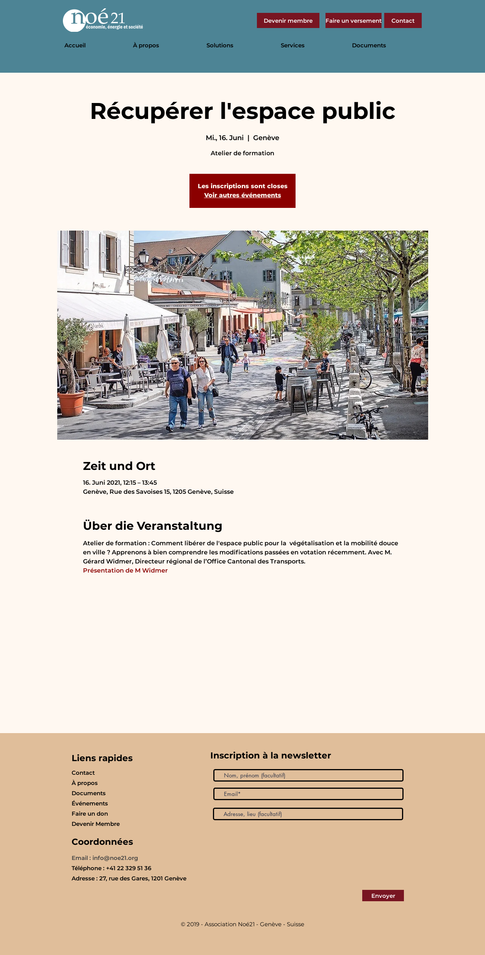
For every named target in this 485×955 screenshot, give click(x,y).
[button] (164, 45)
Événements (90, 803)
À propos (85, 782)
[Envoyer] (383, 895)
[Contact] (403, 20)
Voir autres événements (242, 195)
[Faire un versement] (353, 20)
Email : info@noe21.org (105, 857)
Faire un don (90, 813)
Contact (83, 772)
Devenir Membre (96, 823)
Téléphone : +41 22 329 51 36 (111, 868)
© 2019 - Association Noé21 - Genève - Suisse (242, 924)
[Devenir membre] (288, 20)
